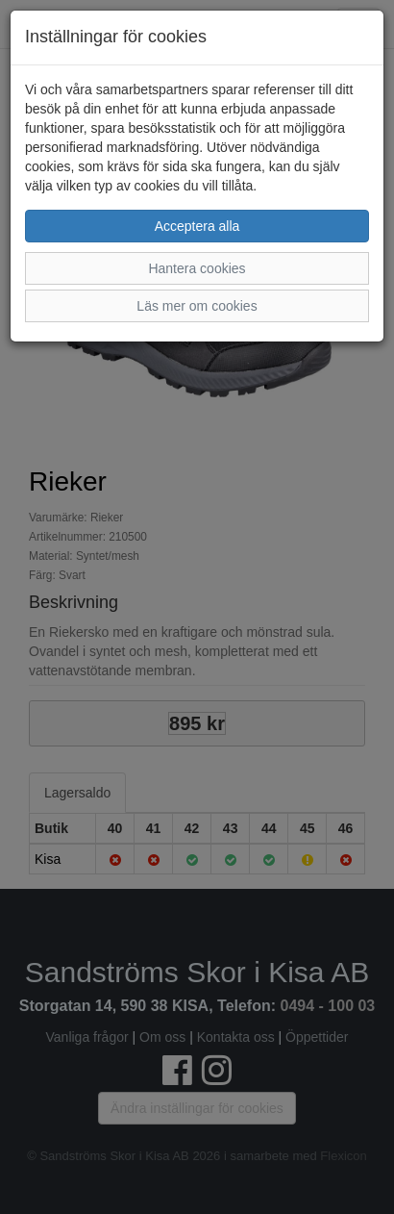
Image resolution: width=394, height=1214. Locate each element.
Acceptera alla (197, 226)
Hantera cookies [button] (196, 268)
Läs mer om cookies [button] (196, 306)
